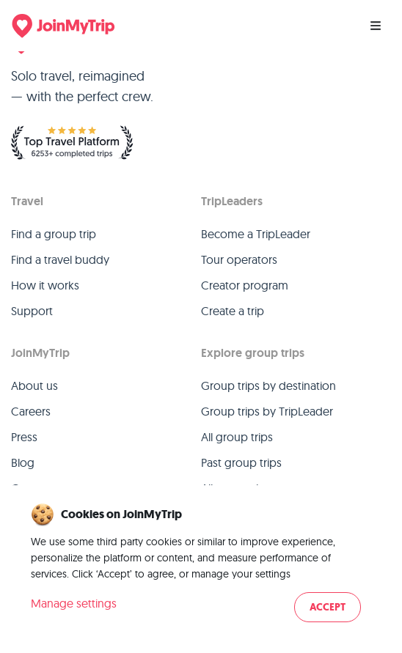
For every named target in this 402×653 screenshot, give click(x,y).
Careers (31, 411)
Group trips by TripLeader (267, 411)
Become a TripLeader (255, 233)
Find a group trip (53, 233)
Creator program (244, 285)
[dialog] (201, 564)
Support (32, 310)
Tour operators (239, 259)
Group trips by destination (268, 385)
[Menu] (375, 25)
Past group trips (241, 462)
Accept (328, 607)
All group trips (237, 436)
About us (34, 385)
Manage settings (74, 603)
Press (24, 436)
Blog (22, 462)
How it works (45, 285)
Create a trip (232, 310)
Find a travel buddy (60, 259)
